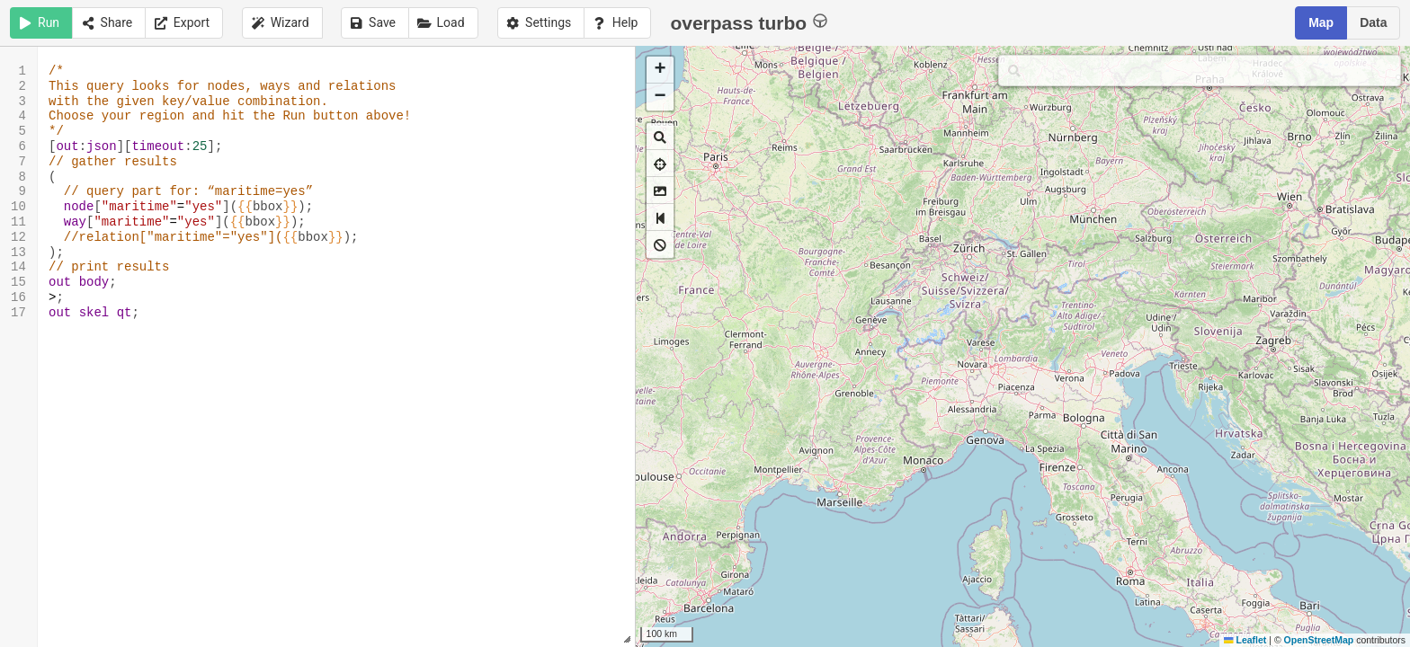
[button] (660, 70)
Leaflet (1245, 639)
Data (1373, 22)
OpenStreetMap (1319, 639)
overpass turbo (748, 22)
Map (1321, 22)
